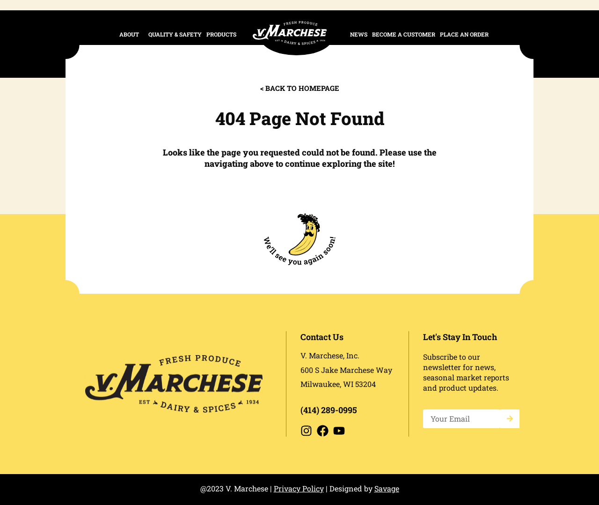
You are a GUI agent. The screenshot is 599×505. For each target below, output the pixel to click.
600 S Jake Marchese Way (346, 370)
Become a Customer (403, 34)
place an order (464, 34)
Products (223, 34)
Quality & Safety (175, 34)
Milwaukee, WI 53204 (338, 384)
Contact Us (321, 336)
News (358, 34)
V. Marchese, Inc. (329, 355)
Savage (386, 488)
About (131, 34)
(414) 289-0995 (328, 410)
